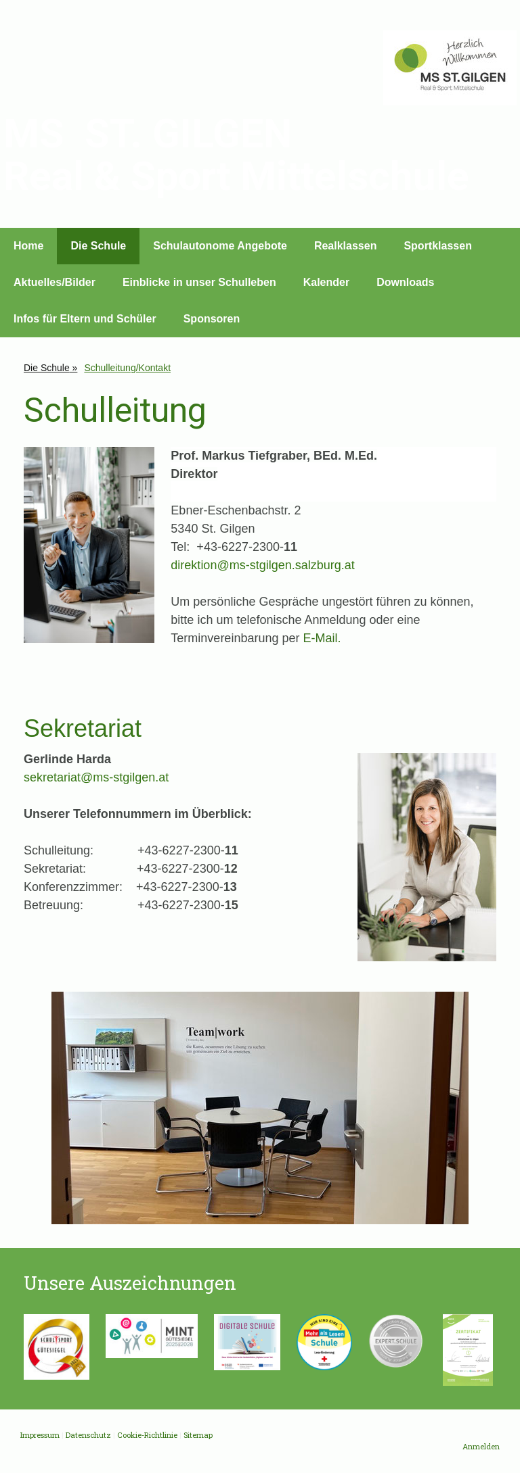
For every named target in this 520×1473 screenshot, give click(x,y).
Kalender (326, 282)
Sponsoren (211, 318)
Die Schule (98, 245)
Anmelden (481, 1446)
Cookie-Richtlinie (147, 1435)
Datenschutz (88, 1435)
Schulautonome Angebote (220, 245)
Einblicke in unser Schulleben (199, 282)
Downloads (405, 282)
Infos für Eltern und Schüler (85, 318)
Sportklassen (437, 245)
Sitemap (198, 1435)
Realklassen (345, 245)
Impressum (40, 1435)
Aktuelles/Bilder (54, 282)
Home (28, 245)
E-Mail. (322, 638)
